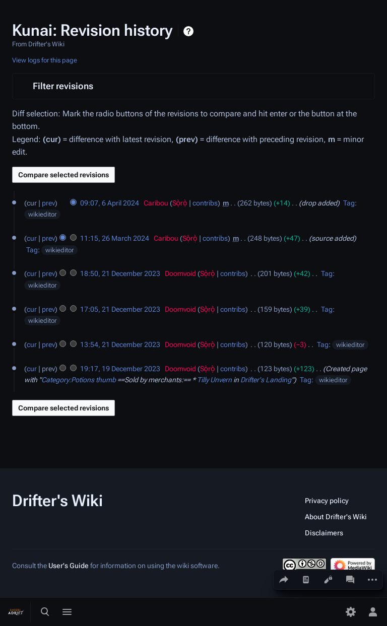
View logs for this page (44, 60)
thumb (106, 380)
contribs (205, 203)
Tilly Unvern (214, 380)
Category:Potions (67, 380)
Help (189, 31)
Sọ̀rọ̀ (179, 203)
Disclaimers (324, 533)
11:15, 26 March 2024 (114, 238)
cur (32, 238)
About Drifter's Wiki (336, 517)
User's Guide (68, 566)
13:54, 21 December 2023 (120, 344)
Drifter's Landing (265, 380)
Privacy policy (327, 501)
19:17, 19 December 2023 (120, 369)
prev (48, 203)
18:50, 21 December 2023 (120, 273)
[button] (193, 86)
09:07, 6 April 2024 (109, 203)
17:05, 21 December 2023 (120, 309)
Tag (349, 203)
